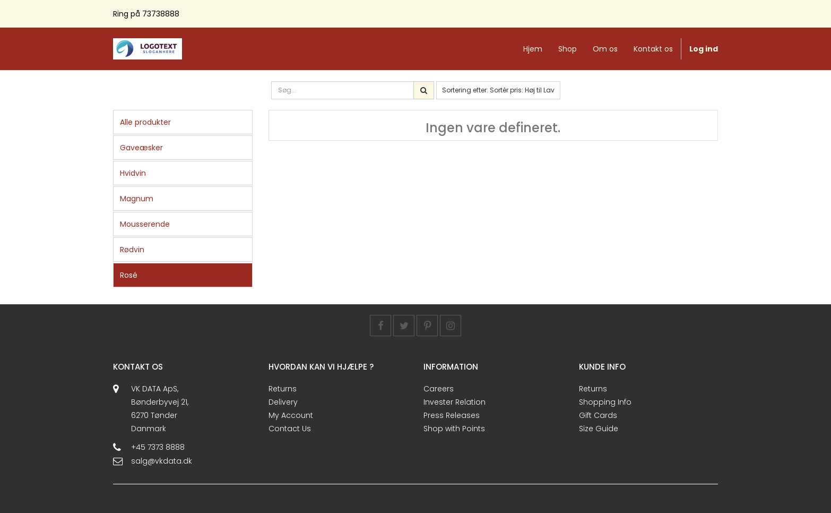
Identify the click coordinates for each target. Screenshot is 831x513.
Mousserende (145, 224)
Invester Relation (454, 402)
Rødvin (132, 249)
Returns (283, 388)
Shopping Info (605, 402)
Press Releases (451, 415)
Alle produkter (145, 122)
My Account (291, 415)
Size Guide (598, 428)
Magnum (136, 198)
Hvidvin (133, 173)
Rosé (128, 275)
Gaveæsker (141, 147)
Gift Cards (598, 415)
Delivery (283, 402)
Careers (438, 388)
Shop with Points (454, 428)
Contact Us (290, 428)
